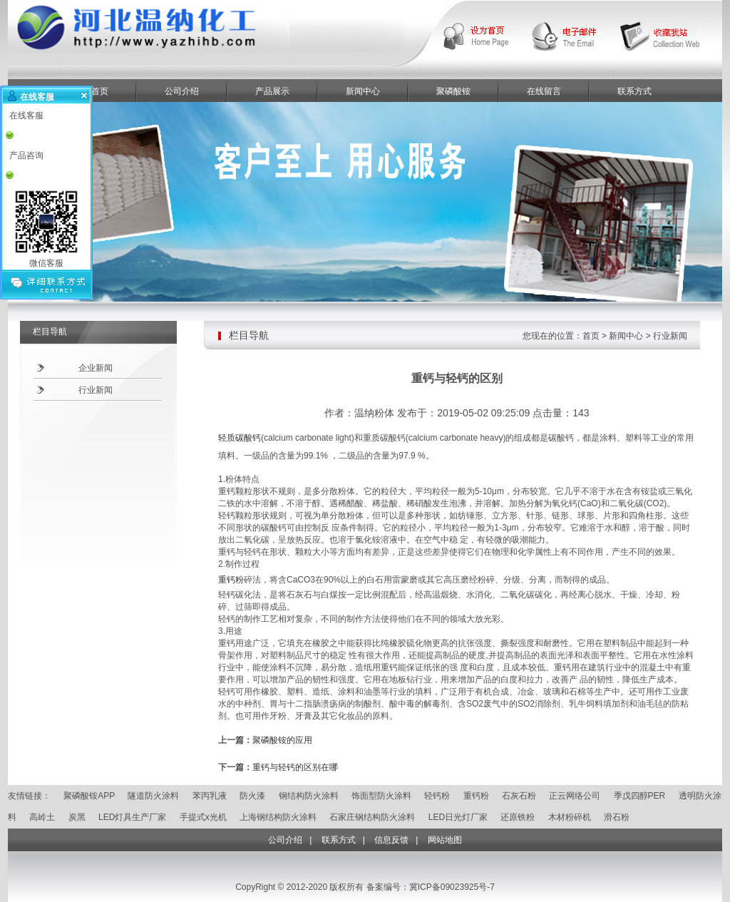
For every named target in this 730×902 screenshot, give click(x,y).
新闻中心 (363, 91)
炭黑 (77, 817)
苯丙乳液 (209, 796)
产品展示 (272, 91)
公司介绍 (182, 91)
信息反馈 (391, 840)
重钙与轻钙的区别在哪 (295, 767)
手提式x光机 (203, 817)
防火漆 (252, 796)
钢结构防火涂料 (309, 796)
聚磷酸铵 (453, 91)
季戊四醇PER (640, 796)
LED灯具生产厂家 (132, 817)
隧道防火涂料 (153, 796)
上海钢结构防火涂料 (278, 817)
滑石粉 (616, 817)
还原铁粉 (517, 817)
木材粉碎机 (569, 817)
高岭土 (42, 817)
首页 (591, 336)
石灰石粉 (519, 796)
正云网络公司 (574, 796)
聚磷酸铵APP (89, 796)
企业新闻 (95, 368)
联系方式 (634, 91)
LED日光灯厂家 (458, 817)
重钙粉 (231, 580)
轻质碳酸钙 (239, 438)
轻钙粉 (437, 796)
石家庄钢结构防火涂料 (372, 817)
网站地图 (445, 840)
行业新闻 (95, 390)
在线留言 (544, 91)
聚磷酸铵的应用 (282, 740)
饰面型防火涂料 (381, 796)
